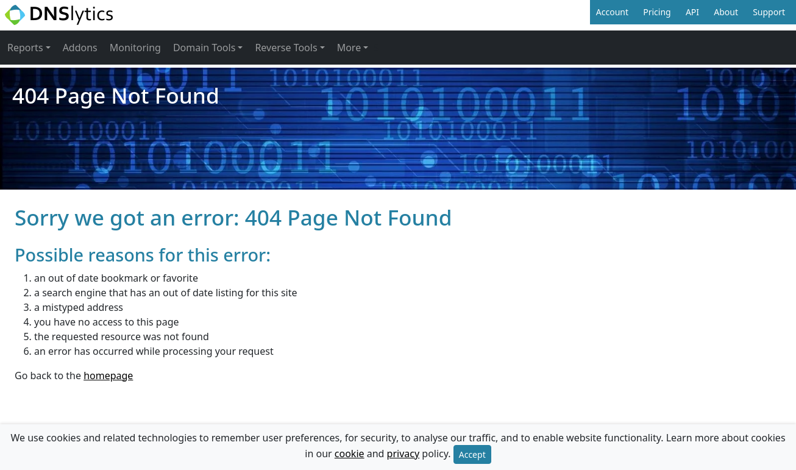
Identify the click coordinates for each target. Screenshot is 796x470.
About (726, 12)
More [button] (349, 47)
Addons (80, 47)
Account (612, 12)
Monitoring (135, 47)
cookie (349, 453)
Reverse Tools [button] (286, 47)
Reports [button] (25, 47)
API (692, 12)
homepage (108, 375)
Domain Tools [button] (204, 47)
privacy (403, 453)
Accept (472, 454)
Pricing (656, 12)
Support (769, 12)
